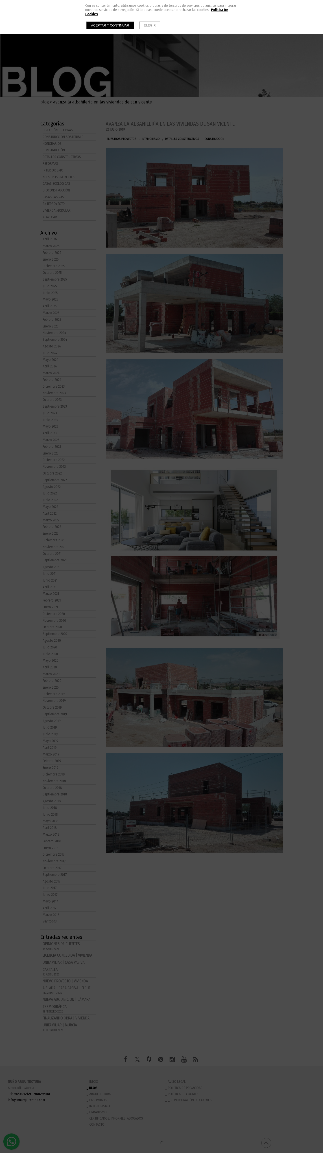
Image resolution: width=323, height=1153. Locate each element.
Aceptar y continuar (110, 25)
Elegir (150, 25)
